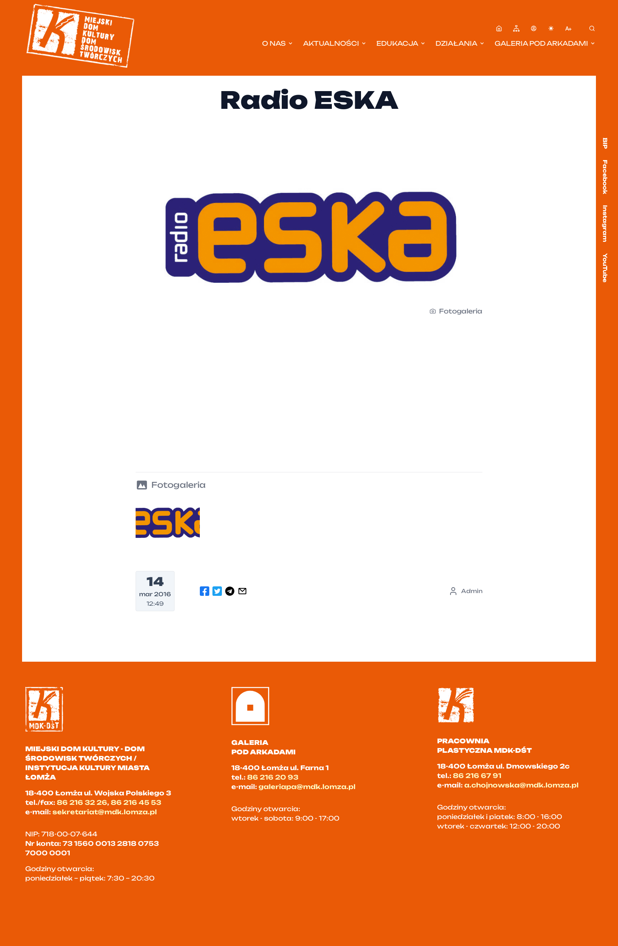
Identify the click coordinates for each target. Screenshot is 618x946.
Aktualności (335, 43)
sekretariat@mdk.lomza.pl (104, 812)
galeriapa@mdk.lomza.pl (307, 787)
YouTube (605, 267)
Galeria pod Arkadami (545, 43)
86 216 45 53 (136, 802)
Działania (460, 43)
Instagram (605, 223)
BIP (605, 143)
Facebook (605, 177)
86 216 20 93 (272, 777)
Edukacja (401, 43)
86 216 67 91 (477, 776)
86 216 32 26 (82, 802)
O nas (278, 43)
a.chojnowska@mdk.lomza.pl (521, 785)
